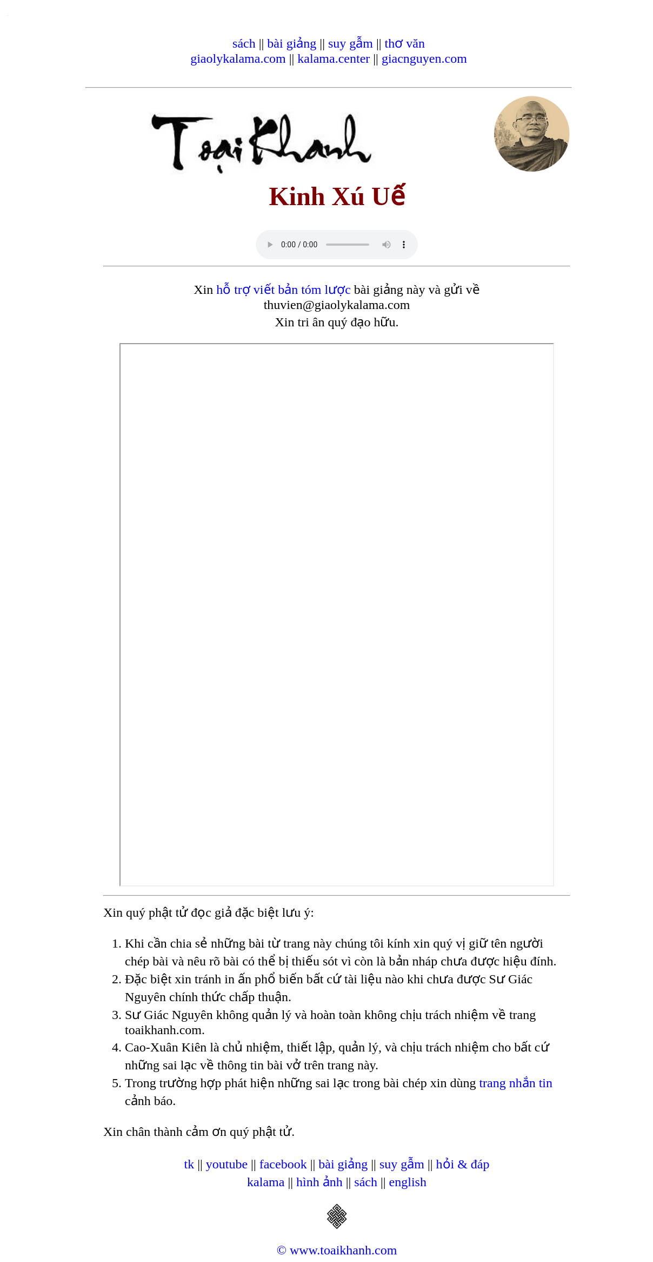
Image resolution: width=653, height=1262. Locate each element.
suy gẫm (350, 43)
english (408, 1182)
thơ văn (405, 43)
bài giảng (291, 43)
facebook (283, 1164)
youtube (227, 1164)
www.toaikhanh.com (343, 1250)
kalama (265, 1182)
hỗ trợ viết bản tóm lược (283, 289)
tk (189, 1164)
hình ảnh (319, 1182)
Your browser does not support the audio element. (337, 244)
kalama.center (333, 58)
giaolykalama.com (238, 58)
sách (244, 43)
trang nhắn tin (515, 1083)
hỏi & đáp (463, 1164)
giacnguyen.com (424, 58)
